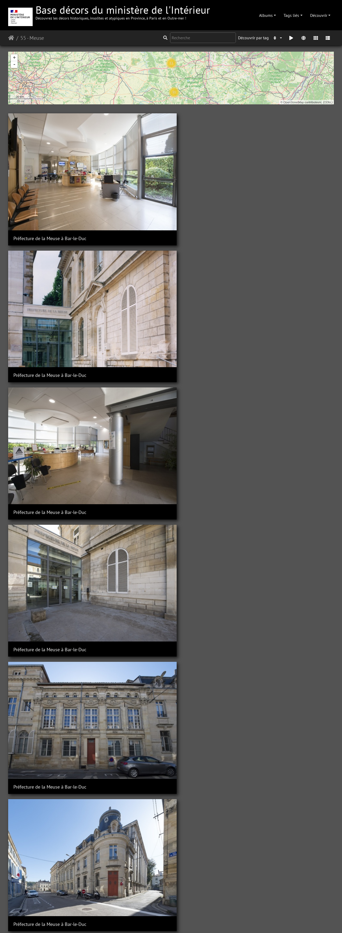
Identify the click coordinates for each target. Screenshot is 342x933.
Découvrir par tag (253, 37)
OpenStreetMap (294, 102)
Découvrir (318, 15)
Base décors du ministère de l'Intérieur (123, 12)
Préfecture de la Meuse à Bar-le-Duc (45, 174)
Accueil (11, 38)
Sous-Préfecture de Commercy (294, 319)
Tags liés (291, 15)
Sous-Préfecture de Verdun (290, 683)
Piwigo (110, 922)
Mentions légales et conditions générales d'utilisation (213, 922)
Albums (266, 15)
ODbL (328, 102)
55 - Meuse (32, 38)
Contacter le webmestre (141, 922)
